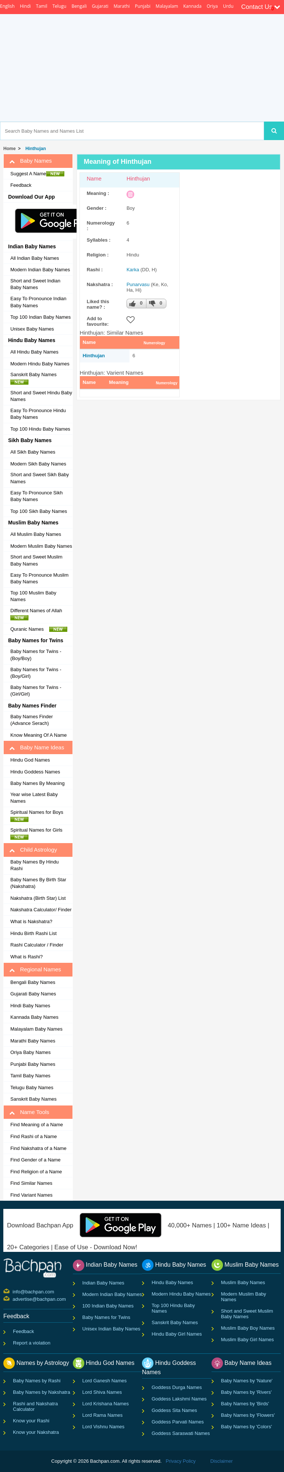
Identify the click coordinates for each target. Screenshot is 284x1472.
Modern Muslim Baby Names (41, 546)
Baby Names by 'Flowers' (248, 1415)
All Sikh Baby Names (32, 452)
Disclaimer (221, 1461)
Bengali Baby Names (32, 982)
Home (9, 148)
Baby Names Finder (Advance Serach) (31, 720)
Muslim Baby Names (243, 1282)
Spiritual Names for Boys (38, 815)
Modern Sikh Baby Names (38, 464)
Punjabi (143, 6)
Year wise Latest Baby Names (34, 798)
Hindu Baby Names (172, 1282)
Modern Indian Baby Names (40, 269)
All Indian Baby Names (34, 258)
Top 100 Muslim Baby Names (33, 596)
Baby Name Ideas (36, 747)
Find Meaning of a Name (36, 1124)
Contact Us (260, 6)
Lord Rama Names (102, 1415)
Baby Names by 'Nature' (247, 1380)
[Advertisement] (170, 68)
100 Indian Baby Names (108, 1306)
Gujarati (100, 6)
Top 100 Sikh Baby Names (38, 511)
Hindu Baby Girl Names (177, 1334)
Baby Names (30, 161)
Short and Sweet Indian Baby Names (35, 284)
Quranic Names (38, 629)
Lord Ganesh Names (104, 1380)
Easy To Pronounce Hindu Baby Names (38, 414)
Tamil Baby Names (30, 1075)
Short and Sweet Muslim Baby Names (36, 560)
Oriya (212, 6)
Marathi (122, 6)
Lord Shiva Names (102, 1392)
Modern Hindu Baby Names (40, 364)
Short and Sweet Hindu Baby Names (41, 396)
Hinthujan (34, 148)
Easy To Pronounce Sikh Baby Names (36, 496)
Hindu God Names (30, 760)
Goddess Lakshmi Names (179, 1399)
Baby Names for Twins (106, 1317)
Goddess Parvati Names (178, 1422)
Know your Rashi (31, 1420)
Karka (132, 269)
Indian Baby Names (103, 1283)
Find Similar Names (31, 1183)
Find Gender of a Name (35, 1160)
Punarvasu (137, 284)
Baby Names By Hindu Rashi (34, 865)
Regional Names (35, 969)
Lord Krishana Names (105, 1403)
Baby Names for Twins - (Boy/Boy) (35, 655)
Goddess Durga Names (177, 1387)
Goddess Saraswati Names (181, 1433)
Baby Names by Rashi (37, 1380)
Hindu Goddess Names (35, 772)
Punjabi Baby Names (32, 1064)
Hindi (25, 6)
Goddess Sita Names (174, 1410)
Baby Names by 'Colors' (246, 1426)
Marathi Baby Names (32, 1041)
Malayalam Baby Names (36, 1029)
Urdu (228, 6)
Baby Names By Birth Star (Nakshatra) (38, 883)
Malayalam (167, 6)
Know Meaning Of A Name (38, 735)
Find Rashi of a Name (33, 1136)
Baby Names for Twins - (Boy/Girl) (35, 673)
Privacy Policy (181, 1461)
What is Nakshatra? (31, 921)
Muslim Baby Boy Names (248, 1328)
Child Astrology (33, 849)
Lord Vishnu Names (103, 1426)
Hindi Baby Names (30, 1005)
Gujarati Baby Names (33, 994)
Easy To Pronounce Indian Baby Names (38, 302)
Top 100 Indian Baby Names (40, 317)
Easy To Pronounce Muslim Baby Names (39, 578)
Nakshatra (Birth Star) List (38, 898)
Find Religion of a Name (36, 1171)
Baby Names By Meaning (37, 783)
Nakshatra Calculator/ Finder (40, 909)
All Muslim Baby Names (35, 534)
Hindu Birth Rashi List (33, 933)
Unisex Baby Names (32, 329)
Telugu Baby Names (31, 1087)
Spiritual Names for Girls (38, 833)
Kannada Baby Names (34, 1017)
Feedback (20, 185)
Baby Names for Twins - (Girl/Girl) (35, 690)
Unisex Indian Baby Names (111, 1329)
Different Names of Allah (38, 614)
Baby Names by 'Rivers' (246, 1392)
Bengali (79, 6)
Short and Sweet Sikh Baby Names (39, 478)
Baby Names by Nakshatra (41, 1392)
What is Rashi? (26, 956)
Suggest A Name (37, 174)
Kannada (192, 6)
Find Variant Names (31, 1195)
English (7, 6)
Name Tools (29, 1112)
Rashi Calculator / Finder (36, 945)
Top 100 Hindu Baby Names (40, 429)
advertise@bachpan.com (13, 1298)
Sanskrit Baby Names (35, 378)
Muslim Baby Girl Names (247, 1339)
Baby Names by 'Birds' (245, 1403)
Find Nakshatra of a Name (38, 1148)
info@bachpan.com (13, 1291)
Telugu (60, 6)
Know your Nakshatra (36, 1432)
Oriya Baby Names (30, 1052)
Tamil (41, 6)
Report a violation (31, 1343)
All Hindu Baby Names (34, 352)
